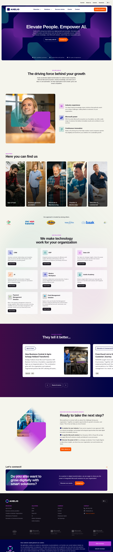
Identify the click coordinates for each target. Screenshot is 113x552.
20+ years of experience (74, 57)
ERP (33, 511)
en (108, 3)
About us (88, 2)
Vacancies (101, 2)
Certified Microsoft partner (56, 57)
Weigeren (100, 541)
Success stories (60, 9)
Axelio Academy (100, 9)
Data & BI (34, 513)
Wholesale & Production (11, 516)
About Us (60, 508)
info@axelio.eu (88, 511)
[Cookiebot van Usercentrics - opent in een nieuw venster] (10, 549)
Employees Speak (62, 516)
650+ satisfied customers (39, 57)
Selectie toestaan (100, 536)
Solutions (48, 9)
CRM (33, 508)
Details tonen (85, 549)
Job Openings (61, 518)
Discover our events (66, 483)
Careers (95, 2)
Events (70, 9)
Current (82, 2)
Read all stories (56, 385)
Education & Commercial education (14, 518)
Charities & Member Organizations (14, 513)
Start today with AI (50, 39)
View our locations (89, 513)
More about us (65, 449)
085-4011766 (88, 508)
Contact (77, 9)
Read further (12, 263)
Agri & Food (8, 508)
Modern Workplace (36, 518)
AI (32, 516)
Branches (37, 9)
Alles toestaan (100, 531)
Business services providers (12, 511)
